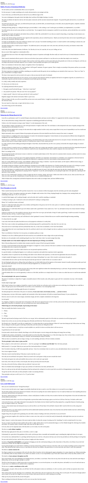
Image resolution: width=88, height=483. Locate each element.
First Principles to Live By (8, 188)
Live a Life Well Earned (8, 383)
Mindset (2, 2)
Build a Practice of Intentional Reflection (13, 7)
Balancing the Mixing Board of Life (11, 115)
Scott (13, 4)
